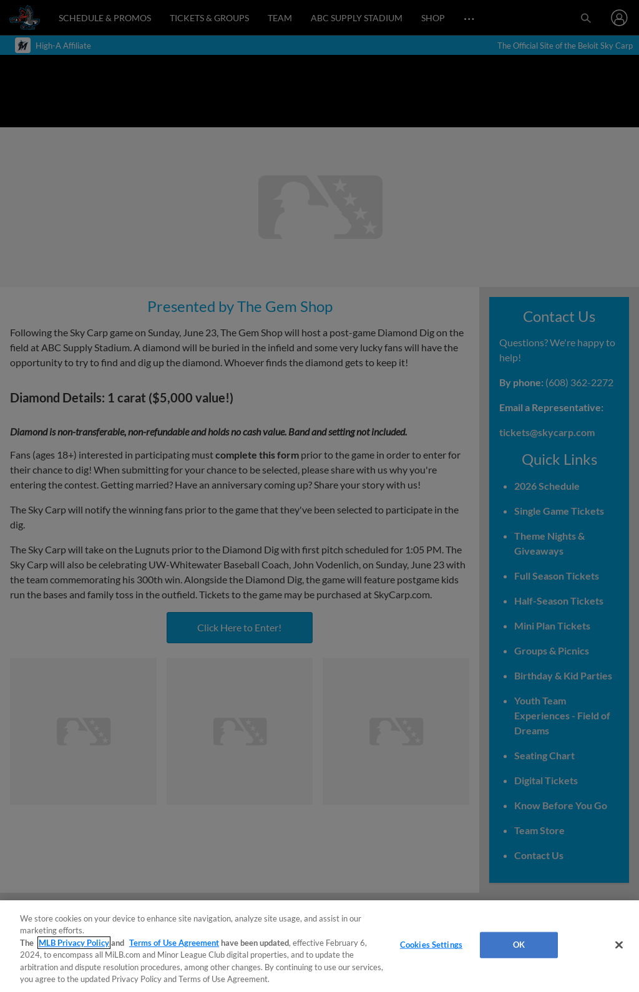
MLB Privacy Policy (74, 943)
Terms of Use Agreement (174, 943)
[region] (319, 946)
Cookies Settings (431, 945)
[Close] (619, 945)
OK (519, 945)
